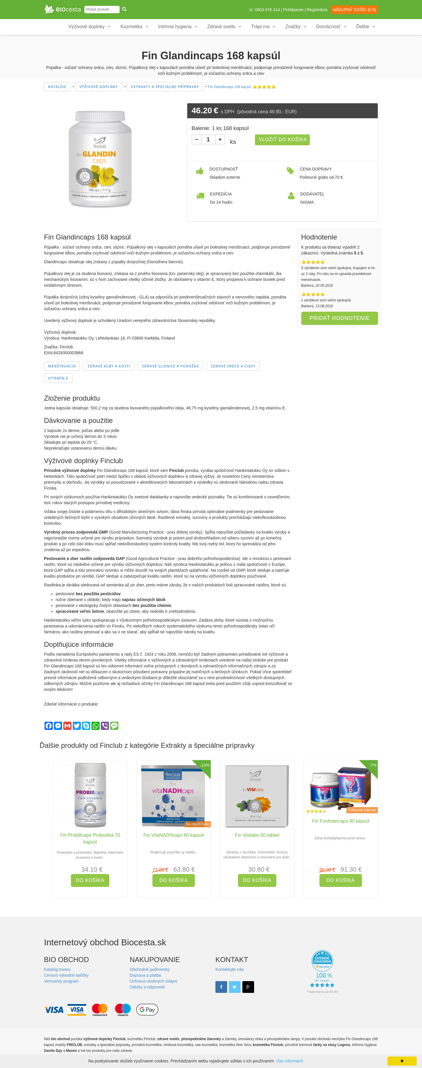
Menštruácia (62, 366)
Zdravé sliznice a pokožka (170, 366)
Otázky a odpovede (147, 987)
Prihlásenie (293, 9)
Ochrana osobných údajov (154, 981)
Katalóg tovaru (57, 969)
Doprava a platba (145, 975)
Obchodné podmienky (150, 969)
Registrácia (317, 9)
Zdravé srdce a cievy (233, 366)
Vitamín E (58, 378)
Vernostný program (61, 981)
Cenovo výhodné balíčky (66, 975)
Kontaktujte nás (229, 969)
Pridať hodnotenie (339, 318)
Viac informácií (289, 1061)
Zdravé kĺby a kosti (109, 366)
